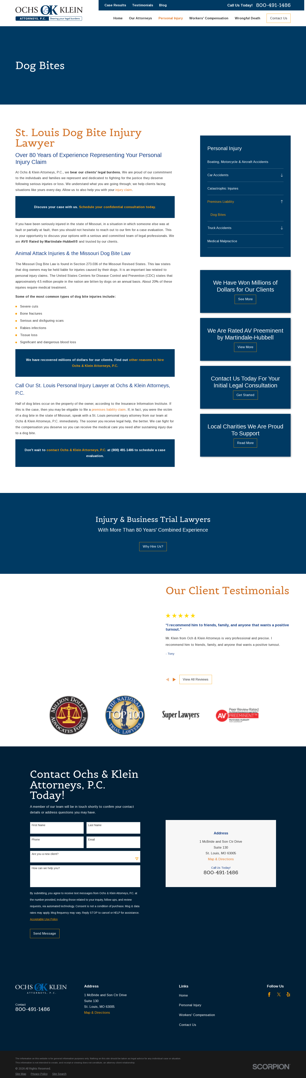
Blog (163, 5)
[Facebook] (269, 1034)
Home (183, 1035)
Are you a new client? (45, 888)
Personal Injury (190, 1045)
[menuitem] (245, 161)
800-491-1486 (273, 5)
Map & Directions (221, 837)
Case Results (115, 5)
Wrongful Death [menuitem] (247, 18)
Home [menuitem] (118, 18)
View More (245, 347)
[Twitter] (279, 1034)
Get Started (245, 395)
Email (91, 873)
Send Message (44, 968)
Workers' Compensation (197, 1054)
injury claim (123, 190)
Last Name (95, 859)
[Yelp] (288, 1034)
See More (245, 299)
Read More (245, 443)
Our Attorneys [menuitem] (140, 18)
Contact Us (278, 18)
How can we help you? (46, 902)
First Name (38, 859)
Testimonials (142, 5)
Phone (36, 873)
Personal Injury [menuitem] (171, 18)
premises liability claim (109, 409)
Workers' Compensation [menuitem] (208, 18)
